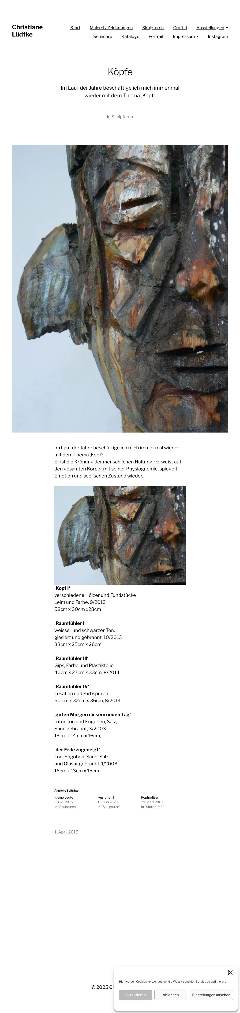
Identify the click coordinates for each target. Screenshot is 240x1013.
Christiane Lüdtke (27, 30)
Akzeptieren (135, 995)
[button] (230, 972)
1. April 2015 (66, 831)
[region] (120, 535)
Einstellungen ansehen (211, 995)
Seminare (102, 36)
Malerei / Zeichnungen (111, 27)
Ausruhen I (106, 797)
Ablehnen (171, 995)
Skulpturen (153, 27)
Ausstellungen (210, 27)
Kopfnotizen (150, 797)
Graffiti (180, 27)
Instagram (218, 36)
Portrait (156, 36)
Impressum (184, 36)
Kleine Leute (63, 797)
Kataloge (130, 36)
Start (75, 27)
